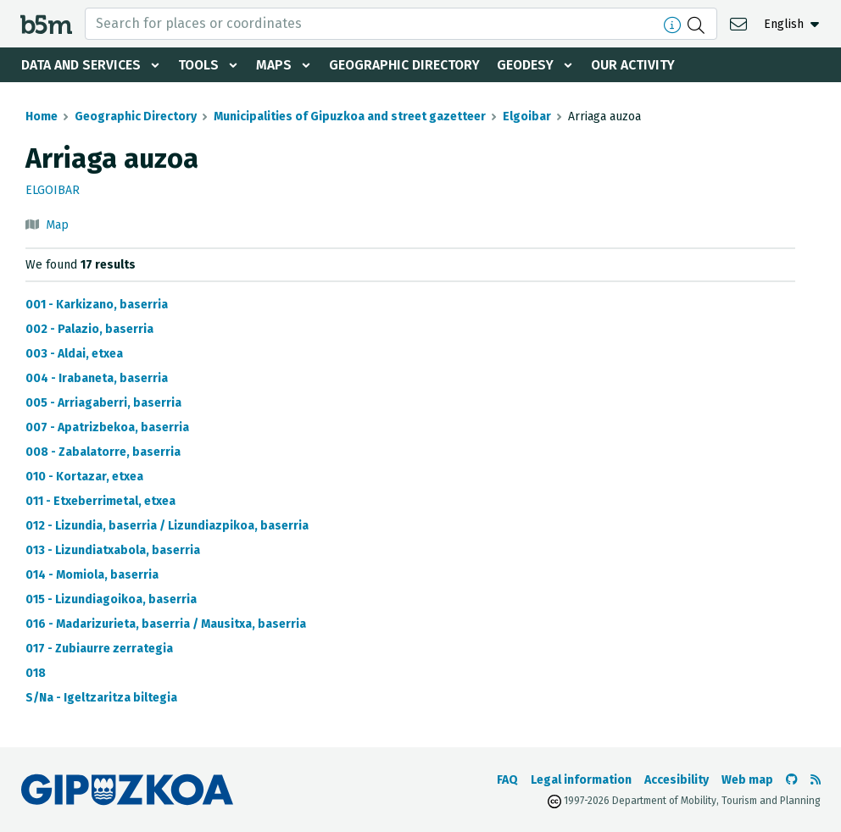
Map (57, 225)
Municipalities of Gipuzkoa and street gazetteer (350, 116)
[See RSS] (815, 780)
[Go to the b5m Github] (792, 780)
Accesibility (676, 780)
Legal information (581, 780)
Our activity (639, 65)
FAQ (507, 780)
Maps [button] (276, 65)
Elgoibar (527, 116)
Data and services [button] (81, 65)
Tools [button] (200, 65)
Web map (747, 780)
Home (41, 116)
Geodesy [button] (531, 65)
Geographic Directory (408, 65)
